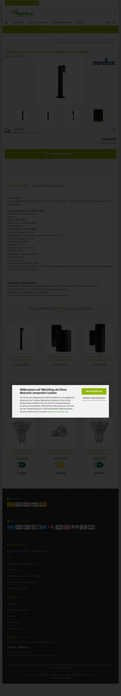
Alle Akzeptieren (94, 391)
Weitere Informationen (94, 398)
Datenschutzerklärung (57, 411)
